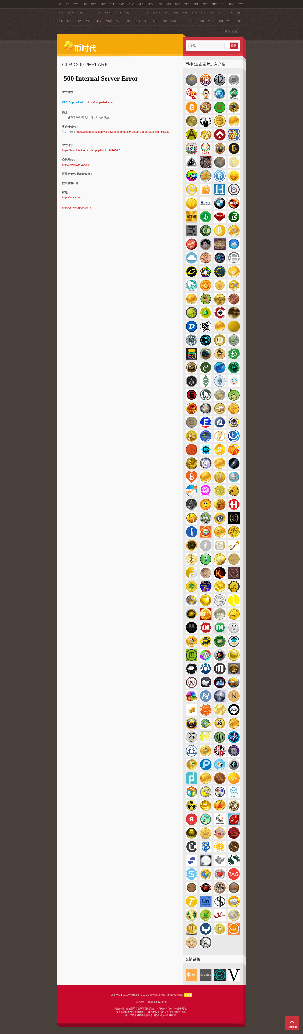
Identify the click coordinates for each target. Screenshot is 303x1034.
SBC (146, 21)
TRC (191, 21)
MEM (99, 21)
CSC (137, 12)
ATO (168, 4)
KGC (69, 21)
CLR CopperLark (85, 64)
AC (67, 4)
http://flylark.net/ (71, 197)
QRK (137, 21)
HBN (240, 12)
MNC (109, 21)
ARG (150, 4)
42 (60, 4)
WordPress (122, 995)
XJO (220, 21)
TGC (182, 21)
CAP (80, 12)
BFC (204, 4)
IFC (61, 21)
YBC (239, 21)
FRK (203, 12)
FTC (221, 12)
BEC (186, 4)
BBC (177, 4)
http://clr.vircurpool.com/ (76, 207)
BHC (214, 4)
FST (212, 12)
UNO (201, 21)
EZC (185, 12)
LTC (84, 4)
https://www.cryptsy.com (76, 164)
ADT (103, 4)
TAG (173, 21)
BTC (75, 4)
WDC (211, 21)
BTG (61, 12)
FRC (194, 12)
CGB (118, 12)
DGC (146, 12)
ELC (166, 12)
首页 (227, 31)
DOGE (156, 12)
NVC (118, 21)
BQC (231, 4)
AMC (121, 4)
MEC (89, 21)
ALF (112, 4)
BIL (223, 4)
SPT (155, 21)
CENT (108, 12)
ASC (159, 4)
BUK (70, 12)
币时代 (79, 48)
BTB (93, 4)
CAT (89, 12)
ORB (128, 21)
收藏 (235, 31)
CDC (98, 12)
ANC (131, 4)
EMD (176, 12)
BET (195, 4)
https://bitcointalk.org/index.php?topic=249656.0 (91, 150)
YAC (229, 21)
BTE (241, 4)
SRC (164, 21)
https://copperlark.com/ (100, 102)
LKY (79, 21)
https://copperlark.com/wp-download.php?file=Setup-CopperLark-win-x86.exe (122, 131)
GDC (230, 12)
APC (140, 4)
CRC (127, 12)
